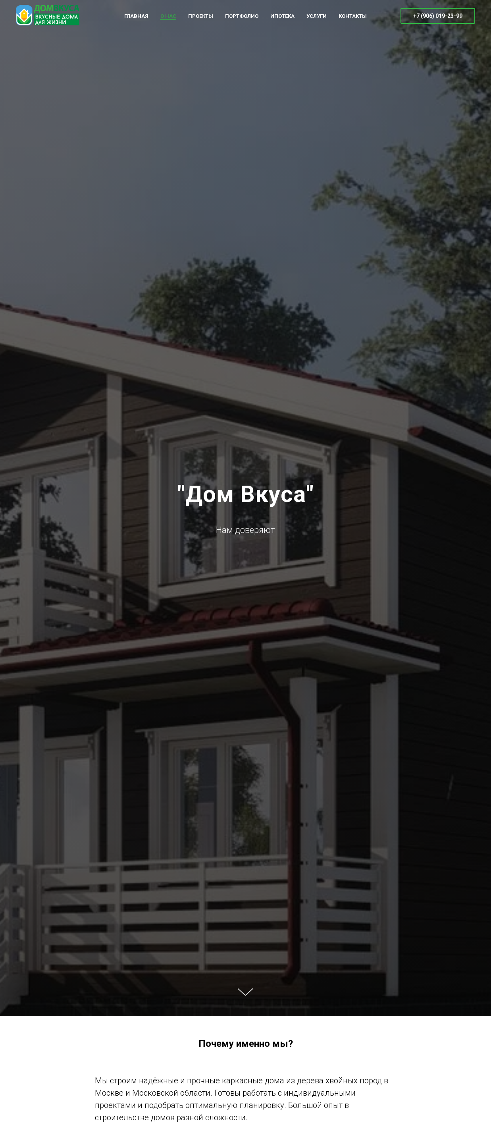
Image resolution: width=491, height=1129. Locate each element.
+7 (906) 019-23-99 (437, 16)
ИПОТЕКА (282, 16)
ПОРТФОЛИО (241, 16)
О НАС (168, 16)
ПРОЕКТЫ (200, 16)
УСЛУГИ (316, 16)
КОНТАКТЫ (353, 16)
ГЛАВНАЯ (136, 16)
